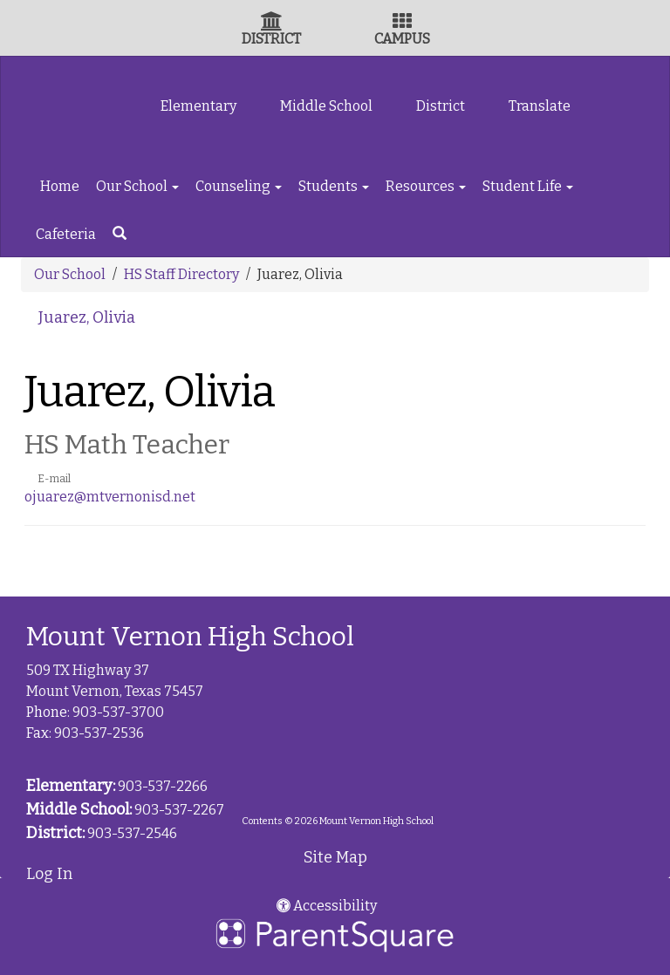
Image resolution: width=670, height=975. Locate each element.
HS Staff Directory (181, 274)
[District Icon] (272, 23)
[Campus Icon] (402, 23)
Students (333, 186)
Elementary (198, 106)
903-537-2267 (179, 809)
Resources (426, 186)
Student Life (527, 186)
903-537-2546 (132, 833)
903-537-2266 (163, 786)
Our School (137, 186)
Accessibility (327, 905)
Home (59, 186)
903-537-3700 (118, 712)
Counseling (238, 186)
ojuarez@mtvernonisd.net (109, 496)
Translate (540, 106)
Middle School (326, 106)
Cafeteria (66, 234)
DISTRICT (271, 39)
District (440, 106)
